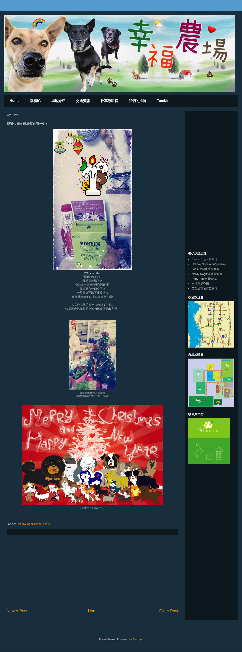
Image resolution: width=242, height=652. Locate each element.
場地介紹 (58, 101)
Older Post (168, 611)
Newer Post (17, 611)
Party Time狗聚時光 (204, 278)
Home (14, 101)
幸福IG (35, 101)
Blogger (138, 639)
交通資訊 (83, 101)
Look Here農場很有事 (205, 269)
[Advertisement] (92, 572)
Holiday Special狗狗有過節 (34, 524)
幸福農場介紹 (200, 283)
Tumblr (163, 101)
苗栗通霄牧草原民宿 (204, 288)
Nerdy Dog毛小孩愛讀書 (207, 274)
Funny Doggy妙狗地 (204, 259)
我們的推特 (137, 101)
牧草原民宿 (109, 101)
